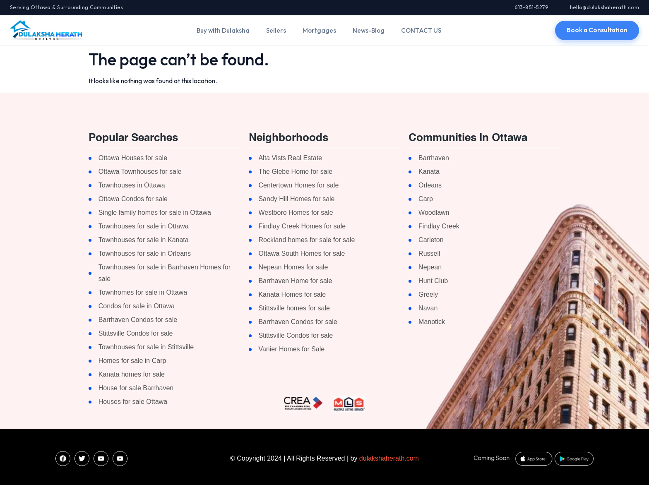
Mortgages (319, 30)
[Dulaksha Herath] (46, 30)
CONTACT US (421, 30)
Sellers (276, 30)
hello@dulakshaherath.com (604, 7)
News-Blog (369, 30)
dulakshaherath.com (389, 458)
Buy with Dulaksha (223, 30)
